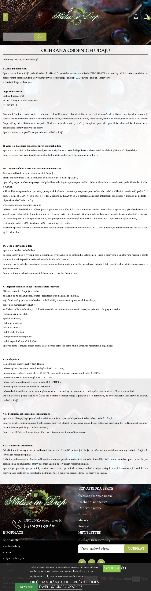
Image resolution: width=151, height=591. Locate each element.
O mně (7, 552)
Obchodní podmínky (92, 502)
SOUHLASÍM (112, 568)
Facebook (82, 563)
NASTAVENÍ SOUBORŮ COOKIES (56, 587)
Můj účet (84, 520)
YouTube (91, 563)
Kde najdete (10, 540)
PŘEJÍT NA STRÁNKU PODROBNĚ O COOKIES (64, 582)
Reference (84, 514)
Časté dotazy (11, 546)
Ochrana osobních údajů (95, 496)
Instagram (101, 563)
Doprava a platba (90, 508)
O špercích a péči (14, 558)
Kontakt (83, 526)
